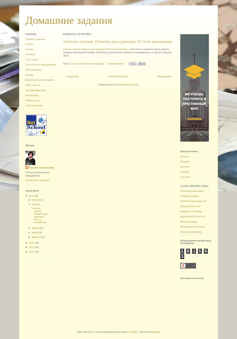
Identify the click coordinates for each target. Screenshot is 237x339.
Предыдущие (164, 76)
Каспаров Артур (188, 221)
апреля (36, 228)
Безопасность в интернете (39, 80)
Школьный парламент (192, 191)
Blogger (156, 332)
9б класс (185, 161)
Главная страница (118, 76)
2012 (32, 251)
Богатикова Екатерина (192, 226)
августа (36, 199)
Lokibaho (133, 332)
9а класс (185, 156)
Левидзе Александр (191, 211)
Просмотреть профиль (37, 180)
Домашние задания (68, 20)
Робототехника (33, 69)
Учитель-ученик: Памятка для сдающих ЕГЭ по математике (117, 41)
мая (34, 204)
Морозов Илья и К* (190, 206)
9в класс (184, 166)
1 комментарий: (115, 63)
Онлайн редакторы (35, 90)
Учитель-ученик (33, 105)
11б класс (185, 177)
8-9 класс (30, 54)
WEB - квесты (32, 85)
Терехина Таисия (189, 196)
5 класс (29, 44)
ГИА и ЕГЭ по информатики (40, 64)
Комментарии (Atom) (128, 84)
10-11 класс (31, 59)
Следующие (72, 76)
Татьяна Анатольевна (41, 167)
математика (31, 95)
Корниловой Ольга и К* (192, 216)
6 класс (29, 49)
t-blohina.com (32, 100)
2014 (32, 242)
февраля (37, 237)
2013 (32, 247)
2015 (32, 196)
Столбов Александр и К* (193, 201)
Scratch (29, 75)
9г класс (184, 172)
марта (35, 232)
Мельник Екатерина (191, 232)
